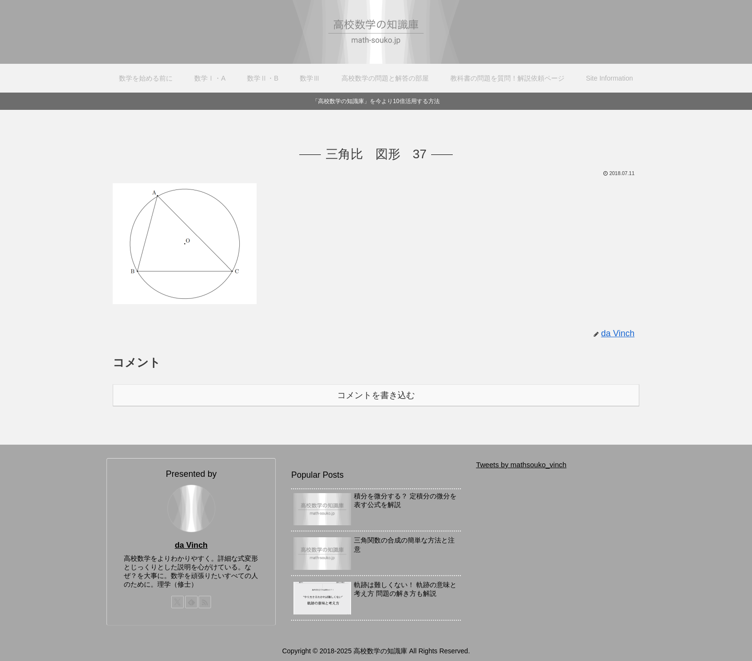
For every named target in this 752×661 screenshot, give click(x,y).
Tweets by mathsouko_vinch (521, 464)
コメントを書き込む (376, 395)
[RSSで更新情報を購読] (205, 602)
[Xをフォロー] (177, 602)
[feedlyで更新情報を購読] (191, 602)
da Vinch (191, 545)
